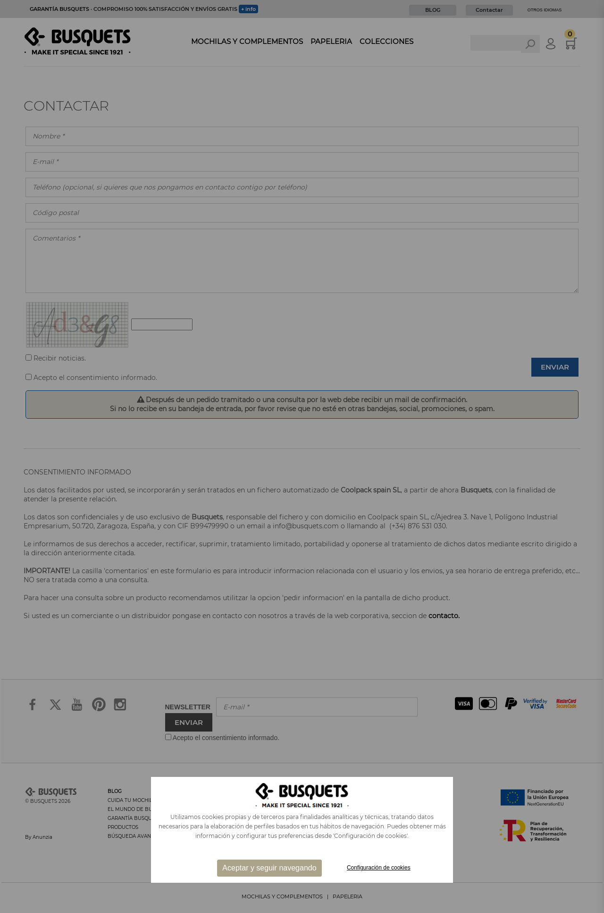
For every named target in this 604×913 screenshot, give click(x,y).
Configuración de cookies (379, 867)
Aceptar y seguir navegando (269, 868)
